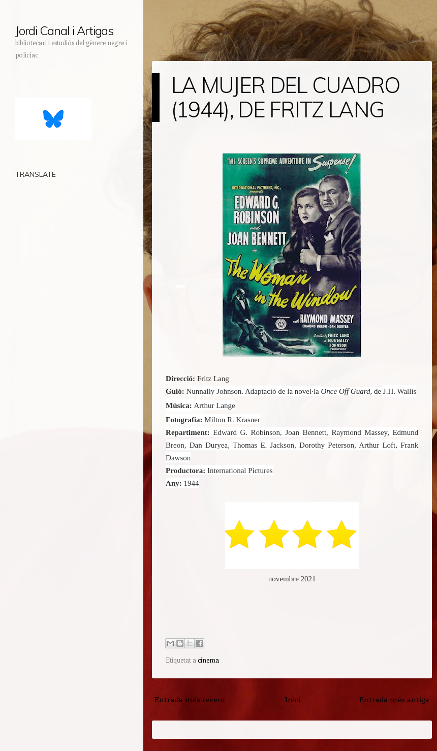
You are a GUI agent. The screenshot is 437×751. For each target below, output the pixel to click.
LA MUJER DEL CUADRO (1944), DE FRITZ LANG (285, 97)
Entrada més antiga (394, 699)
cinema (208, 659)
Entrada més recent (190, 699)
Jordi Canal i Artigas (64, 30)
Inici (292, 699)
